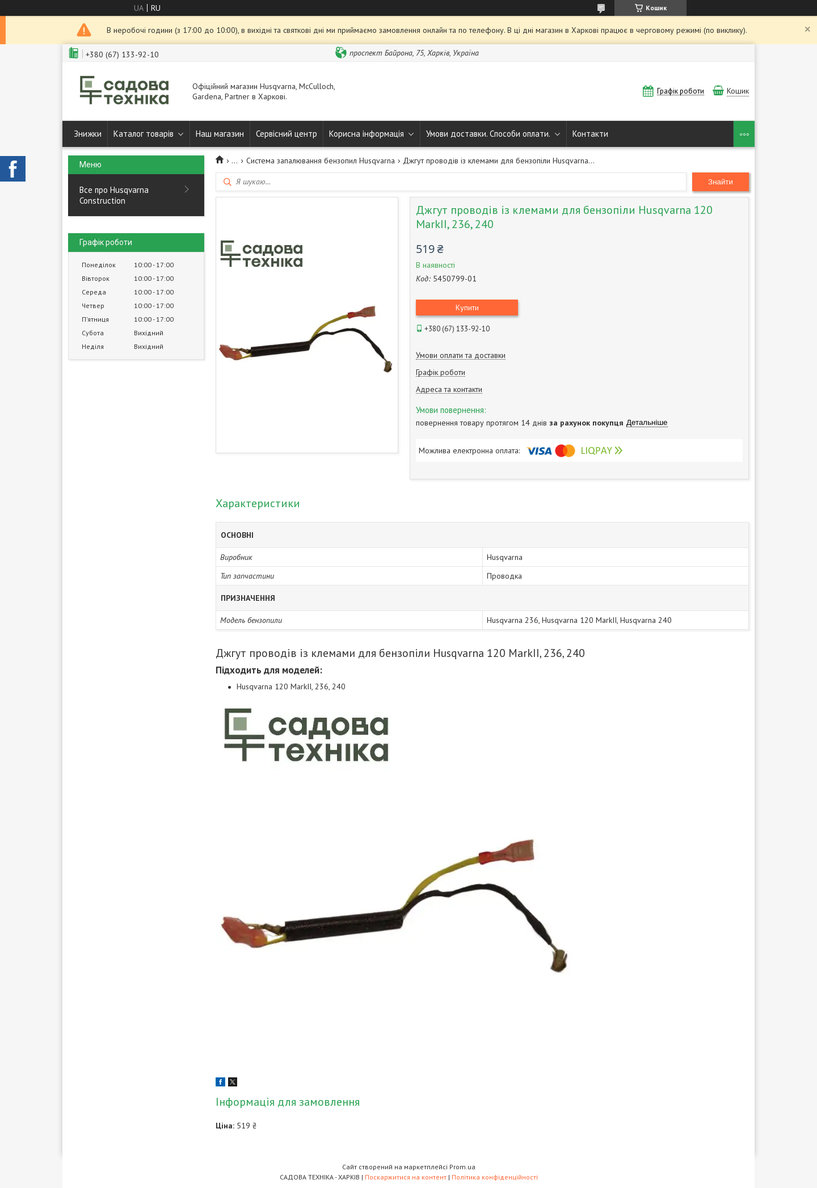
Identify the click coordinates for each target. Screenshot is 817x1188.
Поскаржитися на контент (406, 1177)
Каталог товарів (143, 133)
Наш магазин (220, 133)
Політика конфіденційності (495, 1177)
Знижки (88, 133)
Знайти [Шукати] (720, 182)
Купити (467, 307)
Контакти (590, 133)
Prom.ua (462, 1166)
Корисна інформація (366, 133)
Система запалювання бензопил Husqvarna (320, 160)
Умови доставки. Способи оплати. (488, 133)
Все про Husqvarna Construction (114, 195)
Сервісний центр (286, 133)
